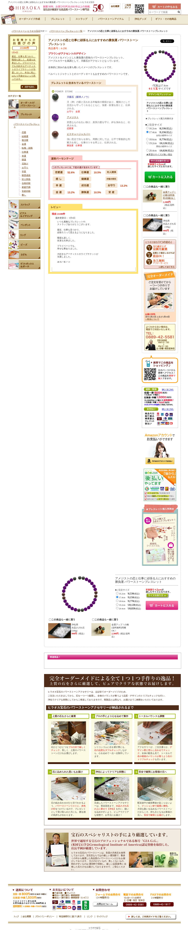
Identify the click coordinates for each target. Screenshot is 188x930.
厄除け (25, 163)
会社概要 (115, 6)
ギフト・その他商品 (165, 19)
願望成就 (26, 175)
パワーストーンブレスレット (27, 125)
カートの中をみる (167, 6)
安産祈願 (26, 191)
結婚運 (25, 136)
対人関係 (26, 179)
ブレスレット (58, 19)
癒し (24, 195)
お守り (25, 167)
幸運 (24, 156)
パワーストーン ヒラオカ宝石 (26, 31)
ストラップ (81, 19)
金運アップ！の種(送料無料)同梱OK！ (169, 195)
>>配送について (152, 319)
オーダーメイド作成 (29, 19)
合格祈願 (26, 183)
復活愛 (25, 140)
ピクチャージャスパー (78, 134)
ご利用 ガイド (127, 6)
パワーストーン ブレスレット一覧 (65, 31)
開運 (24, 159)
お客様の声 (24, 85)
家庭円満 (26, 187)
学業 (24, 171)
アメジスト (73, 117)
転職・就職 (27, 148)
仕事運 (25, 152)
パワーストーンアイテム (111, 19)
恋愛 (24, 132)
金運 (24, 144)
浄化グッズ (140, 19)
